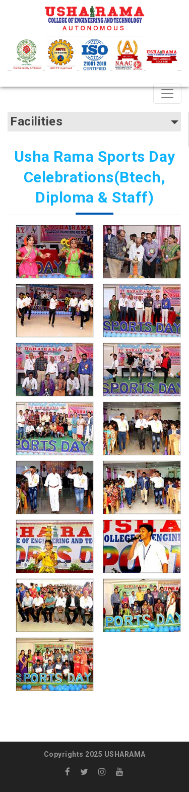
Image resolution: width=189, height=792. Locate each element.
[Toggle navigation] (167, 94)
